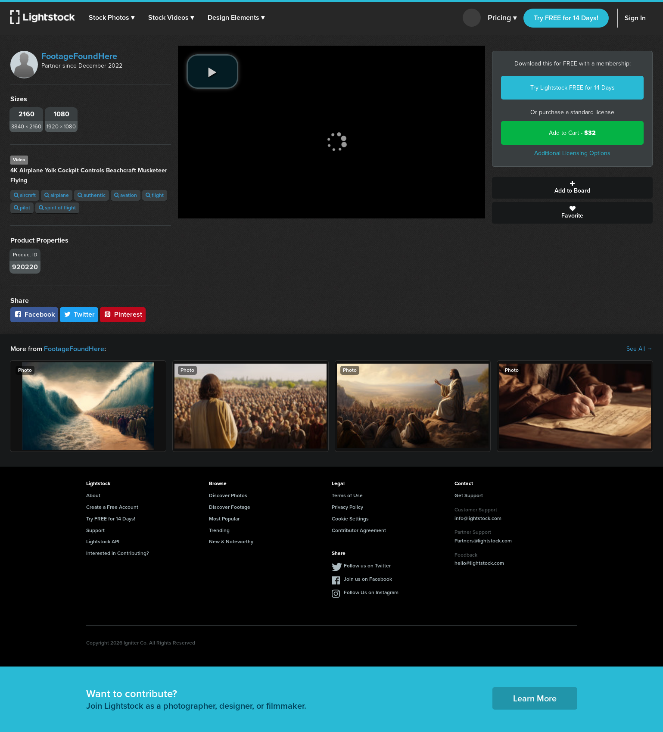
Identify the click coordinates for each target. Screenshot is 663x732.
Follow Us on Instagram (371, 592)
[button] (111, 18)
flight (155, 195)
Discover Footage (229, 507)
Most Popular (224, 519)
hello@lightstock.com (479, 563)
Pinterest (122, 314)
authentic (92, 195)
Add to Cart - (572, 132)
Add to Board (572, 188)
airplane (56, 195)
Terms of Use (347, 495)
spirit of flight (57, 208)
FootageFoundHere (79, 56)
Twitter (79, 314)
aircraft (25, 195)
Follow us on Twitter (367, 566)
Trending (219, 530)
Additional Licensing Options (572, 153)
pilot (22, 208)
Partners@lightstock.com (483, 541)
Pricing (502, 18)
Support (95, 530)
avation (125, 195)
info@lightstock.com (477, 518)
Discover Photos (228, 495)
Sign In (635, 18)
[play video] (212, 71)
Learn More (535, 698)
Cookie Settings (350, 519)
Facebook (34, 314)
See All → (639, 349)
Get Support (468, 495)
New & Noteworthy (231, 541)
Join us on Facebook (368, 579)
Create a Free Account (112, 507)
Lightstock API (102, 541)
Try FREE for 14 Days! (566, 18)
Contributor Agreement (359, 530)
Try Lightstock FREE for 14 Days (572, 87)
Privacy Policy (347, 507)
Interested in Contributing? (117, 553)
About (93, 495)
